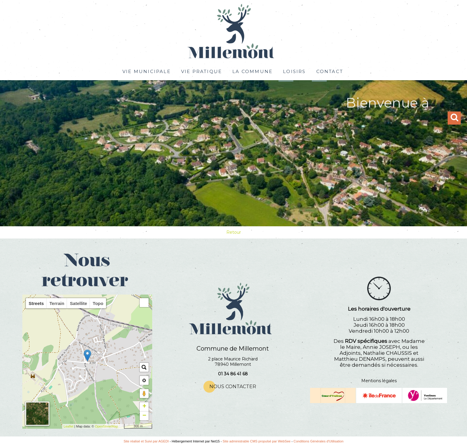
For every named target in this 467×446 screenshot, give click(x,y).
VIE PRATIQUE (201, 71)
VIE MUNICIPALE (146, 71)
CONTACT (329, 71)
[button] (144, 302)
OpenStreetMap (106, 426)
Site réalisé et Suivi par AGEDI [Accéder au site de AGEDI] (146, 441)
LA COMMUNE (252, 71)
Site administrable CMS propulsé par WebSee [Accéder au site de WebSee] (257, 441)
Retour (233, 232)
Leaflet (69, 426)
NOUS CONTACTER (232, 386)
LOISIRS (294, 71)
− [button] (144, 415)
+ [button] (144, 406)
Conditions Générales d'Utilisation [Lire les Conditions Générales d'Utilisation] (319, 441)
